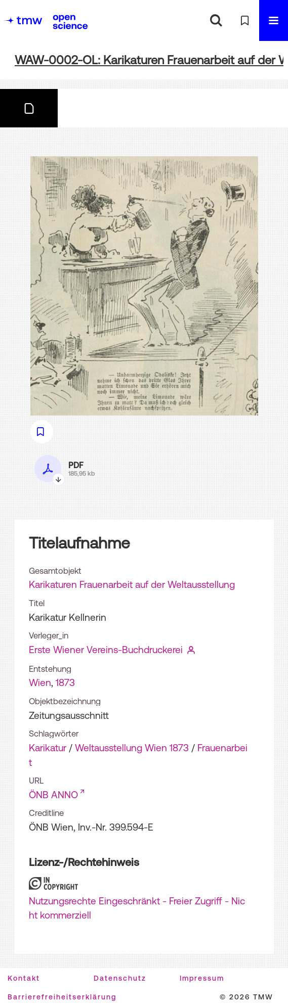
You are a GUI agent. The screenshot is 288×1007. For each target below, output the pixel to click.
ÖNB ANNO (53, 794)
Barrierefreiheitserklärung (62, 997)
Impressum (202, 978)
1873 (65, 682)
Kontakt (24, 978)
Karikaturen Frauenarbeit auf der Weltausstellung (132, 584)
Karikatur (47, 747)
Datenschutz (120, 978)
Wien (40, 682)
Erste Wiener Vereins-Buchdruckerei (106, 649)
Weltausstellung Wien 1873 (132, 747)
